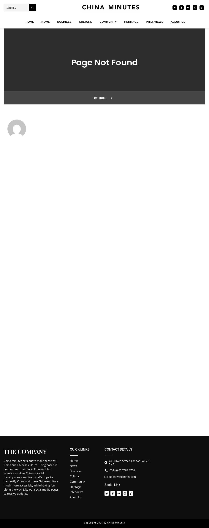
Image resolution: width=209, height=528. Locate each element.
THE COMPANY (25, 451)
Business (64, 21)
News (45, 21)
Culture (85, 21)
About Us (178, 21)
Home (30, 21)
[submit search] (32, 7)
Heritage (131, 21)
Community (108, 21)
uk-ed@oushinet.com (122, 476)
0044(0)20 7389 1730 (122, 470)
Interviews (154, 21)
